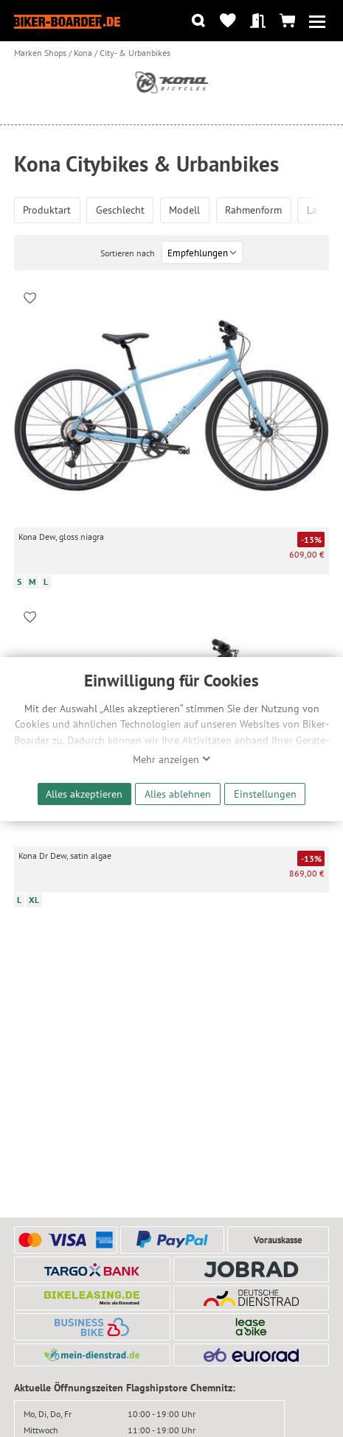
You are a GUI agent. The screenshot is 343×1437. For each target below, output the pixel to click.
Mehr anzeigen (172, 759)
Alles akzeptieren (84, 794)
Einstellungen (265, 794)
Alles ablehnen (178, 794)
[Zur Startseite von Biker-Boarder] (67, 21)
